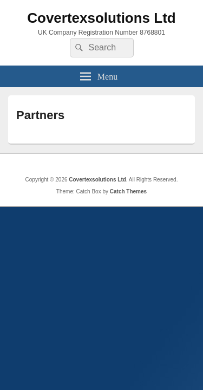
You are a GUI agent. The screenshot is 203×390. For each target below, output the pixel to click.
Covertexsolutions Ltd (101, 18)
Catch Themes (128, 191)
